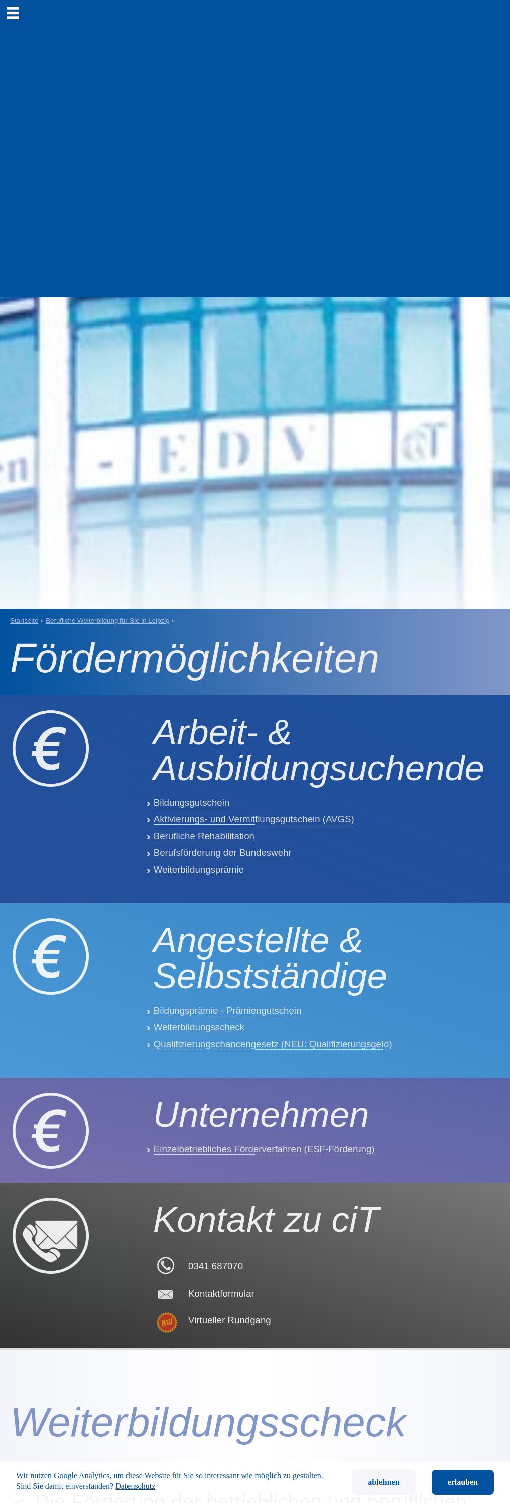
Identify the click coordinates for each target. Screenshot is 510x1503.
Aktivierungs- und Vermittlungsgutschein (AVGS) (254, 860)
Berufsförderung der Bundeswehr (223, 894)
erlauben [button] (463, 1482)
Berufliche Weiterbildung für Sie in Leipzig (107, 620)
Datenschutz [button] (135, 1486)
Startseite (24, 620)
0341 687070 (215, 1425)
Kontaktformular (221, 1452)
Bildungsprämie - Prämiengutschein (228, 1093)
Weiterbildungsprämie (199, 910)
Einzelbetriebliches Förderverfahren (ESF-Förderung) (264, 1272)
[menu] (12, 12)
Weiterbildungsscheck (199, 1109)
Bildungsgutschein (191, 843)
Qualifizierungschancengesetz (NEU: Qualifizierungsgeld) (273, 1126)
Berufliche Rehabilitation (204, 877)
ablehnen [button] (383, 1482)
